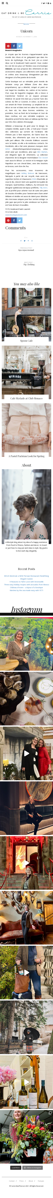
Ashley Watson (27, 173)
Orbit (34, 179)
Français (41, 1181)
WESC (7, 149)
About (31, 1181)
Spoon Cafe (26, 340)
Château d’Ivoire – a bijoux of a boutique (26, 587)
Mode (26, 24)
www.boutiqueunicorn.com (16, 215)
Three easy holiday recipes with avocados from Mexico (26, 584)
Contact (11, 1181)
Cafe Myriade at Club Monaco (26, 398)
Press (21, 1181)
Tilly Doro (43, 187)
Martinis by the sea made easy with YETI (26, 590)
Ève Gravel (43, 157)
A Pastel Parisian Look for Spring (26, 456)
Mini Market (42, 152)
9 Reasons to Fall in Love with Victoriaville (26, 581)
